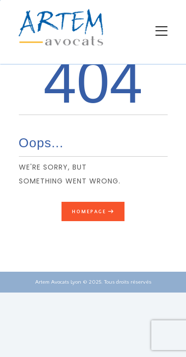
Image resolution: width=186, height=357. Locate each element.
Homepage (89, 212)
